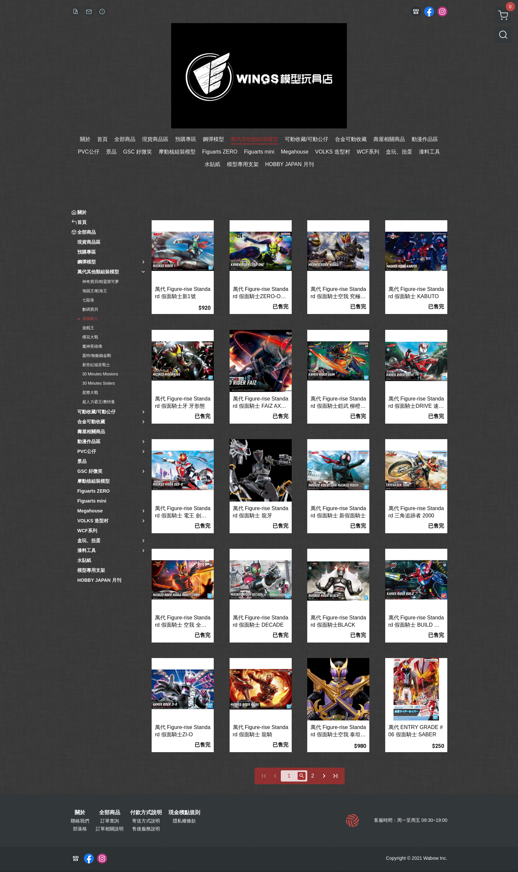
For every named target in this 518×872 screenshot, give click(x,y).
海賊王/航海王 (94, 291)
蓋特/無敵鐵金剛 (96, 355)
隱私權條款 (184, 821)
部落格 (80, 828)
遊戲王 (88, 328)
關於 (80, 812)
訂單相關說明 (110, 828)
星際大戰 (90, 392)
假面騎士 (90, 318)
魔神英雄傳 (92, 346)
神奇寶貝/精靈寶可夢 (100, 281)
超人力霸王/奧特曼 (98, 402)
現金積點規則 (184, 812)
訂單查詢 (109, 821)
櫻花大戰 (90, 337)
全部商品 (109, 812)
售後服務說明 (146, 828)
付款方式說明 (146, 812)
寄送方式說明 (146, 821)
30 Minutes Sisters (98, 383)
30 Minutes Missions (100, 374)
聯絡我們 (80, 821)
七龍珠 (88, 300)
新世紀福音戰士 (96, 365)
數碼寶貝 (90, 309)
